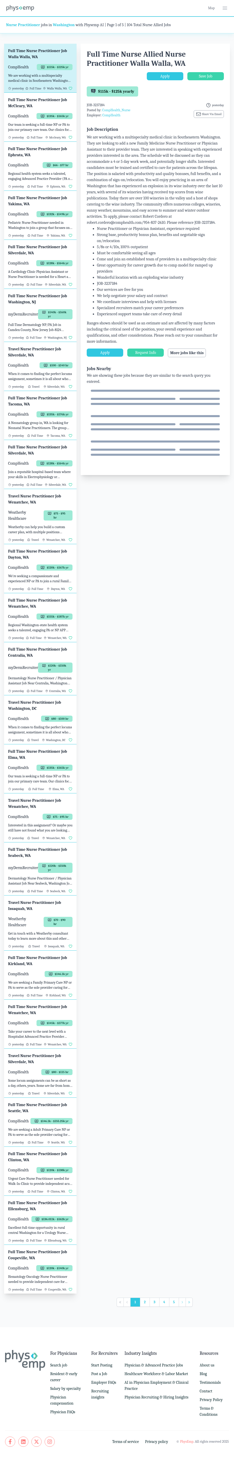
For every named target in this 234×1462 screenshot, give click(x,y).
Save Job (205, 76)
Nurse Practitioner (23, 25)
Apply (165, 76)
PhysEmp (186, 1441)
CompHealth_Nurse (116, 110)
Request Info (145, 352)
